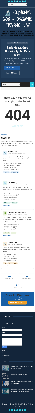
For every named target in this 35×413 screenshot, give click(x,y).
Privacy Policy (6, 356)
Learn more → (7, 175)
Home (3, 350)
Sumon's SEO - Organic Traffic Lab (19, 374)
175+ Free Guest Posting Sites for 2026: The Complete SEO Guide (21, 367)
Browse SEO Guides (11, 73)
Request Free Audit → (17, 303)
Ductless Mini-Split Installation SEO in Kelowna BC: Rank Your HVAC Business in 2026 (22, 390)
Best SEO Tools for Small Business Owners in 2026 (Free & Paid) (21, 383)
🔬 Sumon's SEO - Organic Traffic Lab (17, 19)
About (3, 353)
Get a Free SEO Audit (12, 68)
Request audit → (8, 266)
